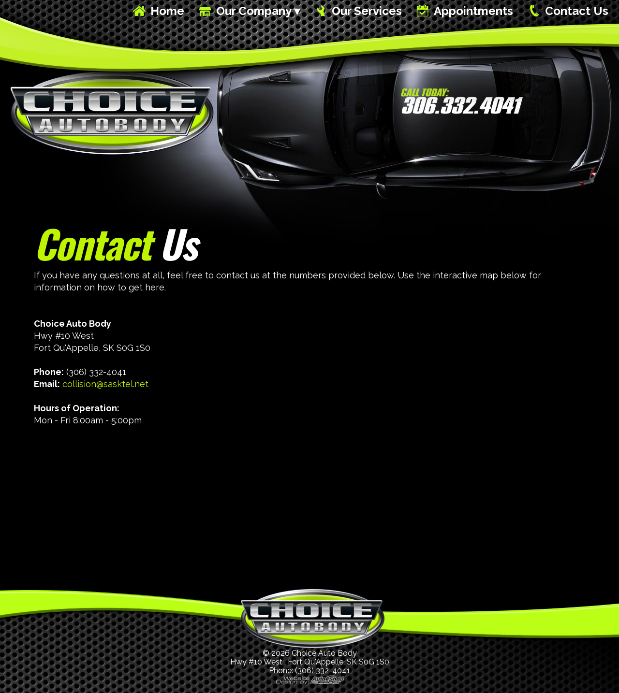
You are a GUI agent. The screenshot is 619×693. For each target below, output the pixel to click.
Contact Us (576, 11)
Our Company (254, 11)
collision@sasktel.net (105, 384)
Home (167, 11)
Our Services (367, 11)
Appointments (473, 11)
